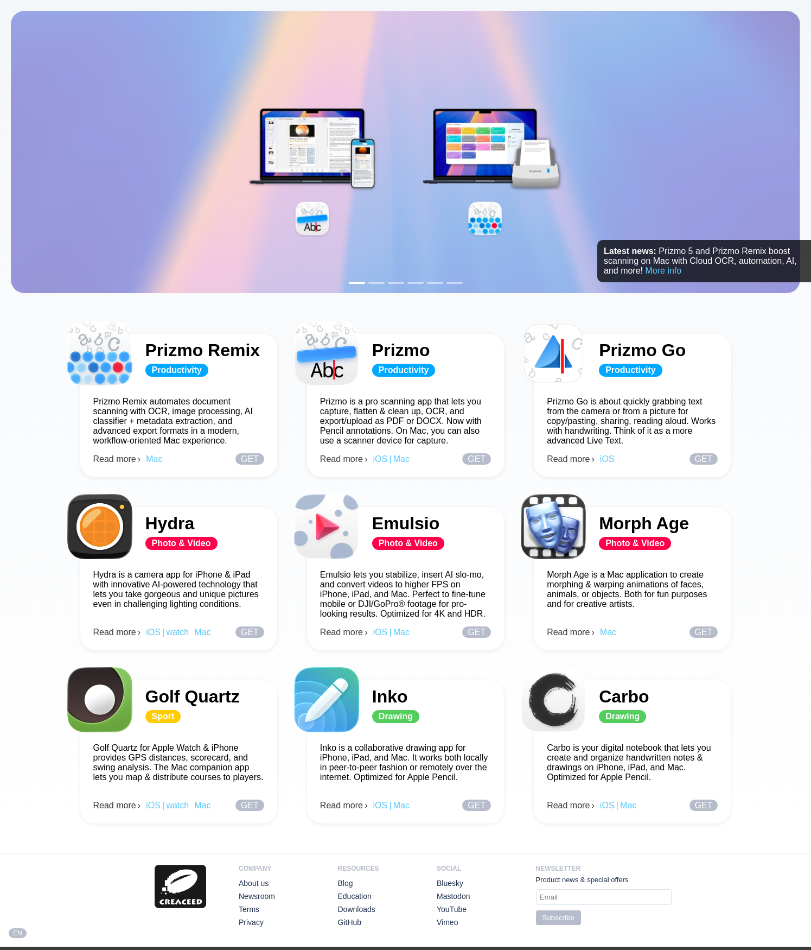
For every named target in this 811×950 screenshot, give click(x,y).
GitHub (350, 922)
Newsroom (257, 896)
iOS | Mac (391, 459)
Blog (345, 883)
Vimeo (447, 922)
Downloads (356, 909)
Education (355, 896)
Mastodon (453, 896)
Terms (249, 909)
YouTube (452, 909)
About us (254, 883)
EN (17, 933)
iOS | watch (167, 632)
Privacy (251, 922)
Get (250, 459)
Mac (154, 459)
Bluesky (450, 883)
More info (663, 270)
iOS (607, 459)
